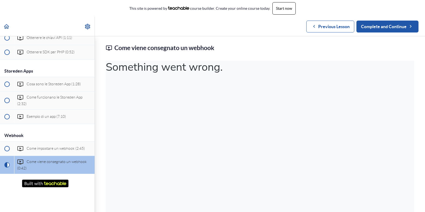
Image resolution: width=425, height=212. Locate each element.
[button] (7, 26)
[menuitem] (88, 26)
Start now (284, 8)
